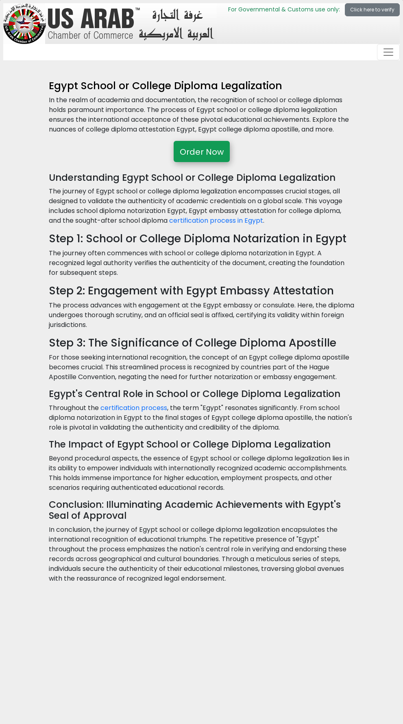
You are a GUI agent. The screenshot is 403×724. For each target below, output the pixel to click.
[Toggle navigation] (388, 52)
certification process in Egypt (216, 220)
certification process (133, 407)
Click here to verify (372, 9)
